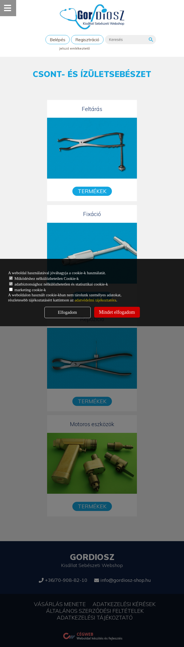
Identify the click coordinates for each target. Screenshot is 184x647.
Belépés (57, 39)
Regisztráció (87, 39)
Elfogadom (67, 312)
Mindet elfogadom (117, 312)
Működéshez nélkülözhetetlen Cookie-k (44, 278)
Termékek (92, 191)
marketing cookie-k (27, 290)
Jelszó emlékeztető (74, 48)
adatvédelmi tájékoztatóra (95, 300)
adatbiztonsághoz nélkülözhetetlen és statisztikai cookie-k (58, 284)
